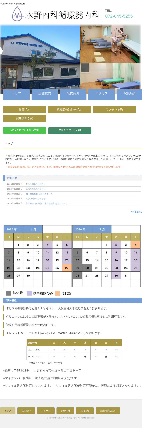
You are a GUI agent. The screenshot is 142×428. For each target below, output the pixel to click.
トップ (16, 93)
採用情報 (84, 410)
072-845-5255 (119, 16)
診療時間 (65, 410)
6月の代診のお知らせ (36, 189)
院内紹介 (73, 93)
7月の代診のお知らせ (36, 184)
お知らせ (12, 178)
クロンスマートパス (70, 130)
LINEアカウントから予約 (24, 130)
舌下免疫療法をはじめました (39, 194)
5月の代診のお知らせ (36, 198)
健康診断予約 (24, 118)
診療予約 (24, 109)
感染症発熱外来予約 (69, 109)
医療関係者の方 (107, 410)
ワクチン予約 (114, 109)
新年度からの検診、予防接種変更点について (46, 203)
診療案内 (44, 93)
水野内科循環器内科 (68, 16)
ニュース (45, 410)
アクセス (101, 93)
